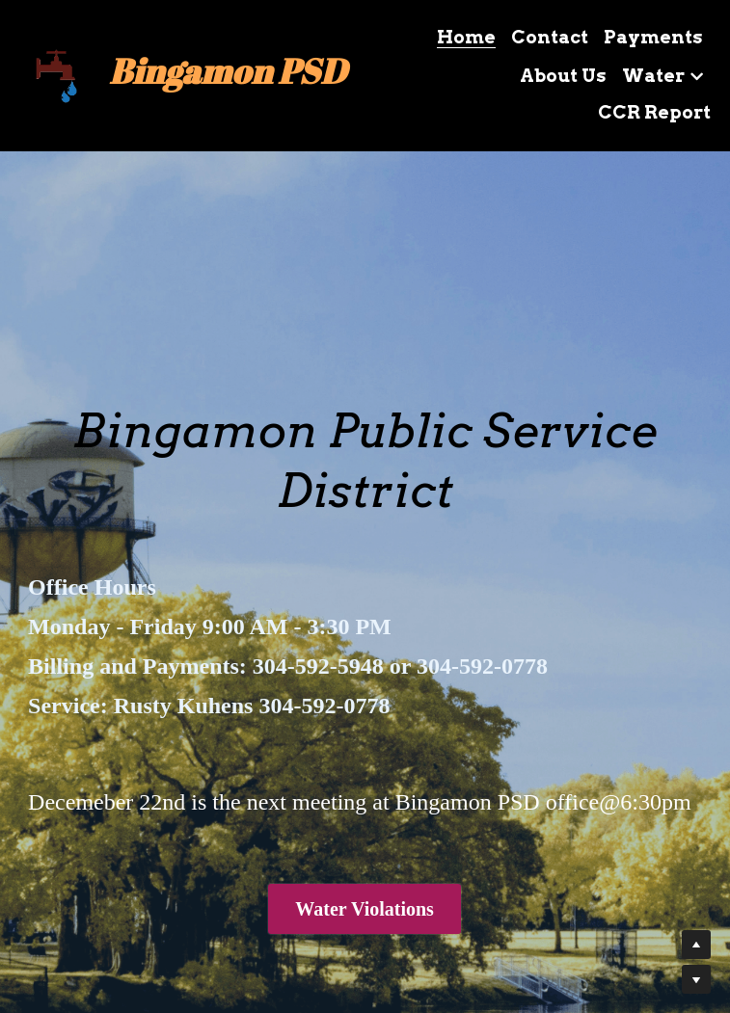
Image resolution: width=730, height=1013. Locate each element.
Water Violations (364, 909)
